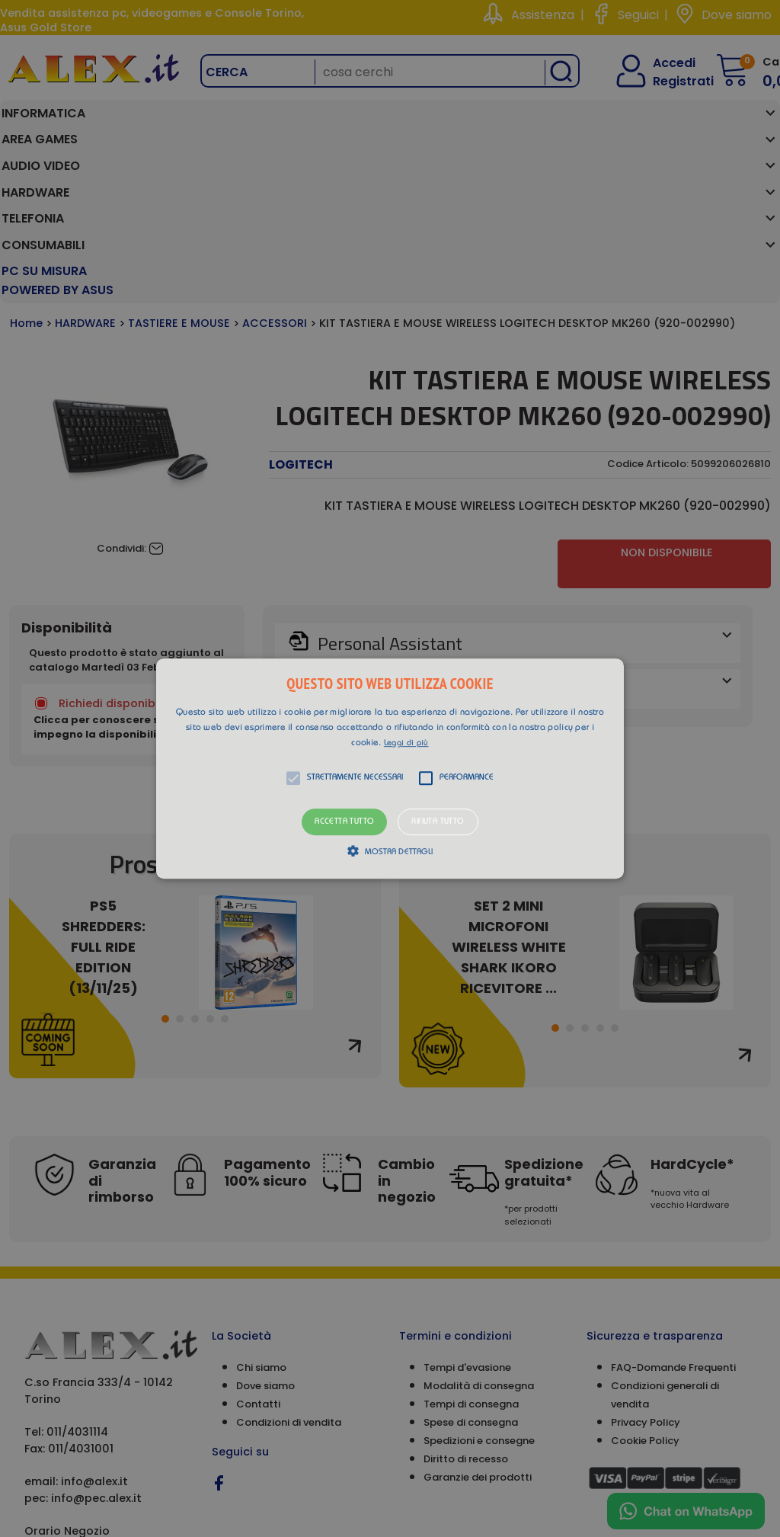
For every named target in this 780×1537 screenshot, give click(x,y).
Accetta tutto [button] (344, 822)
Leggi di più (406, 743)
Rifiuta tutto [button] (437, 822)
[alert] (390, 768)
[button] (390, 768)
